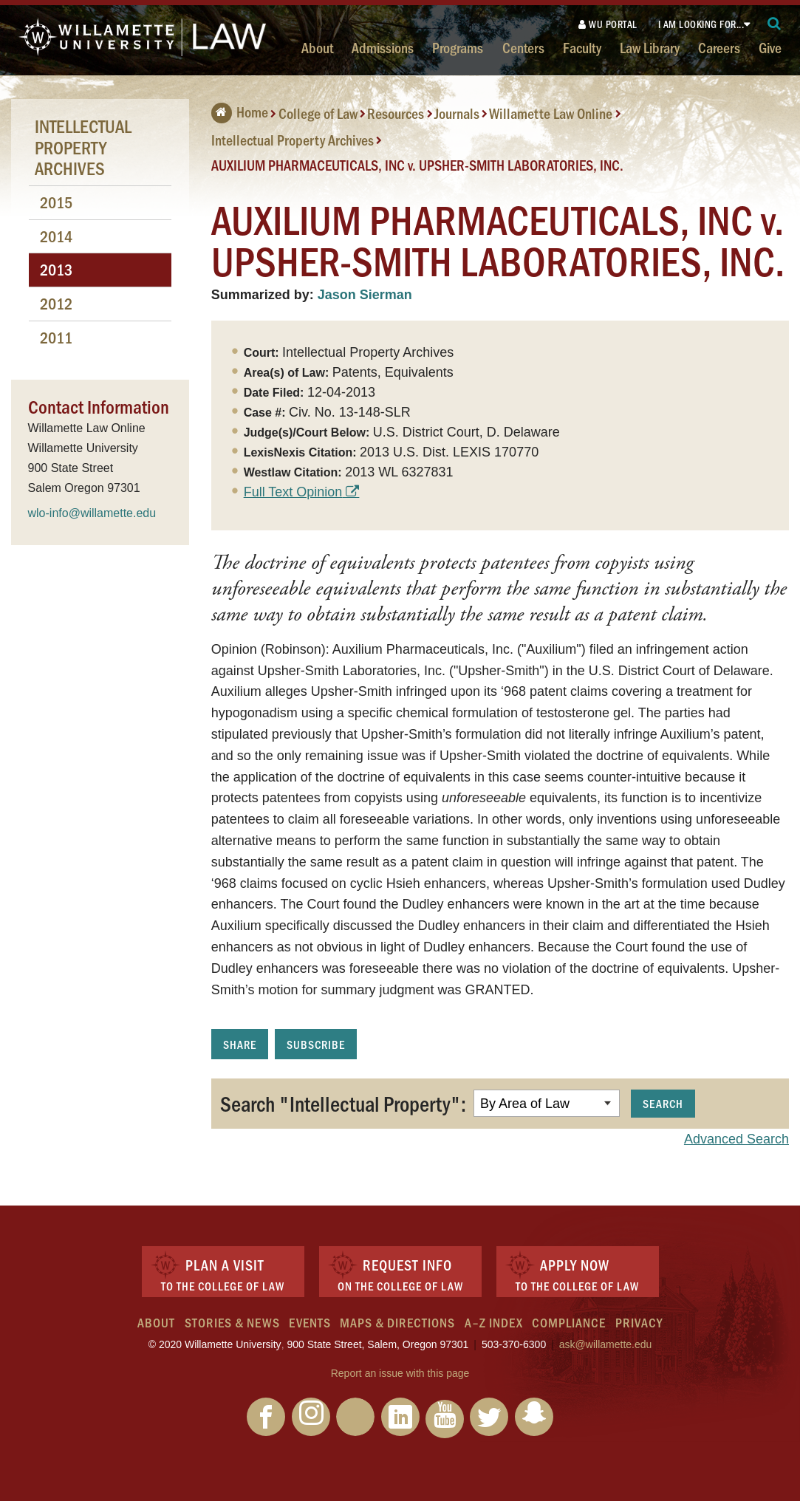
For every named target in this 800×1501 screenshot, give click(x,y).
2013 (56, 269)
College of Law (318, 113)
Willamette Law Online (550, 113)
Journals (456, 113)
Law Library (650, 47)
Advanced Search (736, 1139)
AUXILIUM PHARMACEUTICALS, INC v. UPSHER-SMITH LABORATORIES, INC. (417, 164)
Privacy (639, 1322)
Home (239, 111)
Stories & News (232, 1322)
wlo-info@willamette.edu (92, 513)
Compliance (569, 1322)
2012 (56, 303)
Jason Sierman (365, 294)
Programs (457, 47)
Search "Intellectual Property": (343, 1103)
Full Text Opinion (293, 492)
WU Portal (607, 24)
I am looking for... (701, 24)
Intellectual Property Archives (292, 139)
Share (239, 1044)
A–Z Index (494, 1322)
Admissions (383, 47)
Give (770, 47)
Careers (719, 47)
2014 (56, 236)
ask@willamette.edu (605, 1344)
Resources (395, 113)
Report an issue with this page (400, 1373)
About (317, 47)
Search (663, 1103)
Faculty (582, 47)
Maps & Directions (397, 1322)
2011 (56, 337)
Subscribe (316, 1044)
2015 (56, 202)
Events (310, 1322)
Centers (523, 47)
